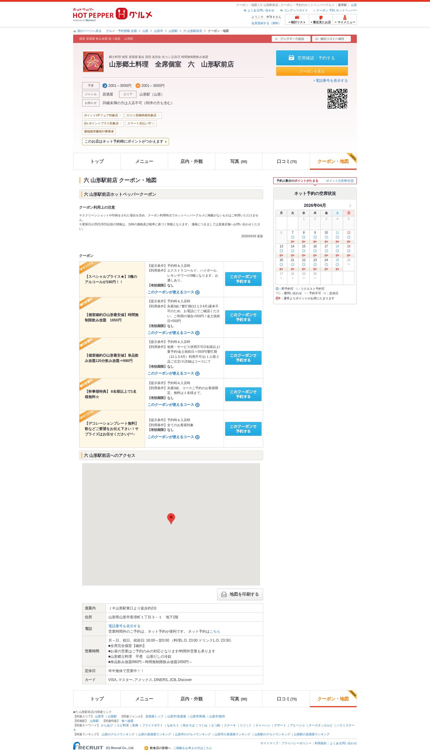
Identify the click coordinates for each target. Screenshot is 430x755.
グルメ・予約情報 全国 (121, 31)
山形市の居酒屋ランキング (233, 734)
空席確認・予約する (316, 58)
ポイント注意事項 (338, 180)
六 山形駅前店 (192, 31)
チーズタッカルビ (321, 725)
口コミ (287, 161)
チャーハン (263, 725)
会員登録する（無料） (266, 23)
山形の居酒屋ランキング (154, 734)
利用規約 (321, 743)
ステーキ (230, 725)
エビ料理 (123, 725)
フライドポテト (152, 725)
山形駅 (173, 31)
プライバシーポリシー (296, 743)
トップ (97, 161)
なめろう (173, 725)
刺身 (135, 725)
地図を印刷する (240, 594)
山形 (354, 5)
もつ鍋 (215, 725)
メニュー (144, 161)
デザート (280, 725)
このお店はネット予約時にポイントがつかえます (124, 141)
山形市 (158, 31)
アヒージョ (297, 725)
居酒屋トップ (154, 716)
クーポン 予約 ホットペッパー (336, 10)
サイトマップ (269, 743)
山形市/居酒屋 (176, 716)
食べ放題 (127, 720)
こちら (215, 631)
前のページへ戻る (90, 31)
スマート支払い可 (139, 123)
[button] (171, 518)
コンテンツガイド (296, 10)
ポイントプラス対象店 (104, 123)
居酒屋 (107, 94)
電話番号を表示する (332, 80)
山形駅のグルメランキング (272, 734)
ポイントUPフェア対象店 (101, 115)
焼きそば (189, 725)
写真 (238, 161)
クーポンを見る (312, 71)
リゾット (246, 725)
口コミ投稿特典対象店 (141, 115)
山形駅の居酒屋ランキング (312, 734)
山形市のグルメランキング (193, 734)
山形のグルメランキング (118, 734)
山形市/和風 (198, 716)
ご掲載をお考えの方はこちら (192, 748)
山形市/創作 (217, 716)
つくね (202, 725)
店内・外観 (191, 161)
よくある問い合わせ (261, 10)
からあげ (107, 725)
